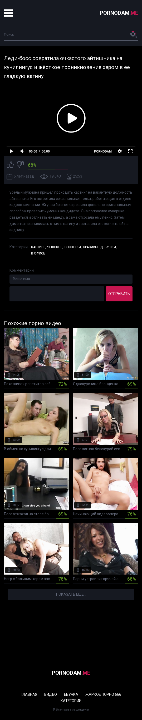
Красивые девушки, (100, 247)
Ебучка (71, 694)
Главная (29, 694)
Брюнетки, (73, 247)
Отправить (119, 294)
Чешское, (55, 247)
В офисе (38, 253)
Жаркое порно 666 (103, 694)
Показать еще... (71, 594)
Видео (50, 694)
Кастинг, (38, 247)
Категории (71, 701)
